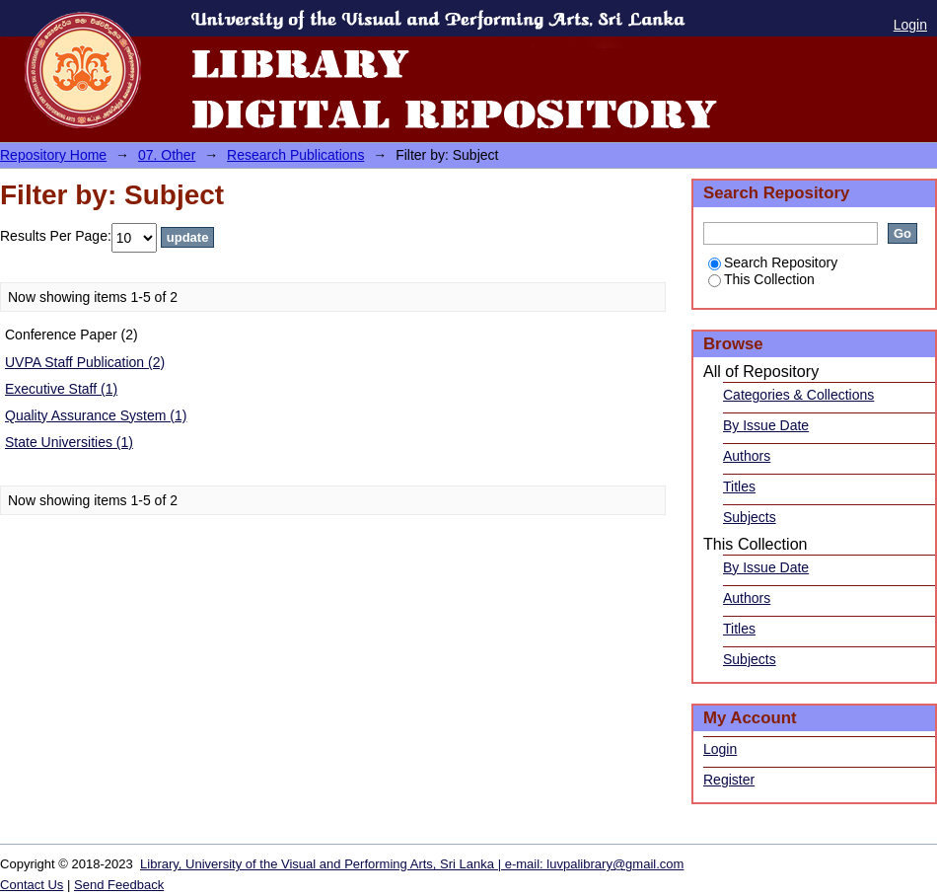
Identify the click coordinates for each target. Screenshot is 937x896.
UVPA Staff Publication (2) (85, 362)
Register (729, 779)
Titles (739, 486)
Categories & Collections (798, 395)
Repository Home (53, 155)
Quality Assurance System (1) (95, 415)
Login (910, 25)
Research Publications (295, 155)
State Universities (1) (69, 442)
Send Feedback (119, 884)
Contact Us (31, 884)
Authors (746, 456)
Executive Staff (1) (61, 389)
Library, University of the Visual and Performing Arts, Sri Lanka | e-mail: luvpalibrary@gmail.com (412, 864)
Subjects (749, 517)
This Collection (761, 279)
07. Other (166, 155)
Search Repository (772, 262)
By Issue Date (766, 425)
